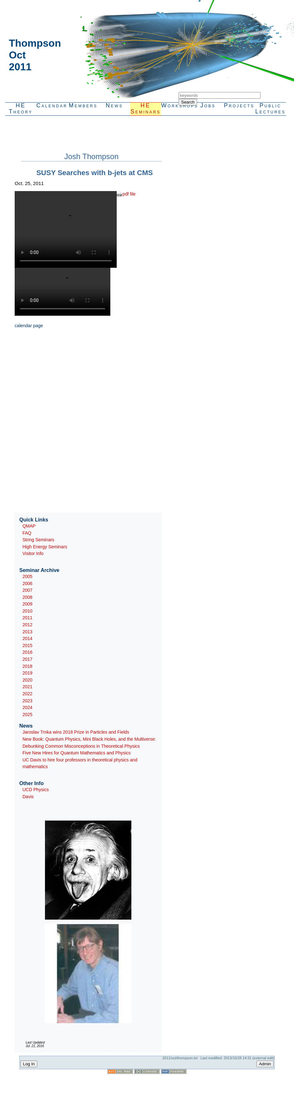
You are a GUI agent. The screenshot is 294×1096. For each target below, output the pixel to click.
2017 (27, 659)
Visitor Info (32, 553)
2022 (27, 693)
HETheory (21, 108)
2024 (27, 707)
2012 (27, 624)
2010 (27, 611)
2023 (27, 700)
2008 (27, 597)
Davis (27, 796)
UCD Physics (35, 789)
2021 (27, 686)
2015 (27, 645)
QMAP (28, 526)
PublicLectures (270, 108)
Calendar (52, 105)
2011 (27, 617)
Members (83, 105)
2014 (27, 638)
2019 (27, 672)
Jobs (208, 105)
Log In (29, 1063)
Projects (239, 105)
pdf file (129, 194)
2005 (27, 576)
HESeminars (145, 108)
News (114, 105)
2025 (27, 714)
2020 (27, 680)
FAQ (26, 533)
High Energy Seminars (44, 546)
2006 (27, 583)
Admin (265, 1063)
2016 (27, 652)
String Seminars (38, 539)
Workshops (176, 105)
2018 (27, 666)
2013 (27, 631)
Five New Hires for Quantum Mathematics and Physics (76, 752)
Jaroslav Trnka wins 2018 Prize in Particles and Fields (75, 732)
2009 (27, 603)
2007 (27, 590)
